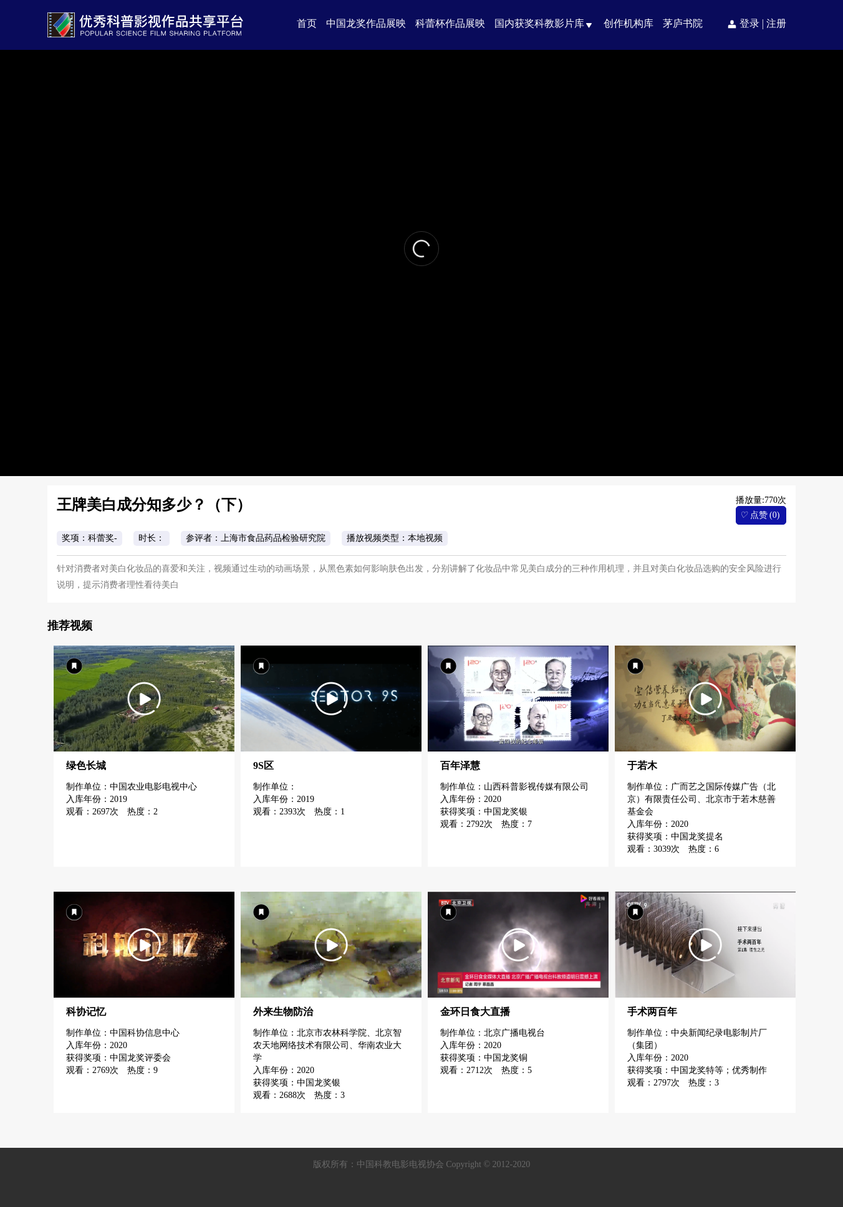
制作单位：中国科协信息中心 (123, 1033)
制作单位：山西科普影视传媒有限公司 (514, 786)
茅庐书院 (683, 23)
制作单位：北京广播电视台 (492, 1033)
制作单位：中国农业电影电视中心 (131, 786)
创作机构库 (628, 23)
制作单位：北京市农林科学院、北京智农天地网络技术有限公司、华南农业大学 (327, 1045)
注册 (776, 23)
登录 (749, 23)
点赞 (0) (759, 515)
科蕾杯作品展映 (450, 23)
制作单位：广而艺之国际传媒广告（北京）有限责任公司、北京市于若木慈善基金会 (701, 799)
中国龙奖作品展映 (366, 23)
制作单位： (276, 786)
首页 (307, 23)
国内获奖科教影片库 (539, 23)
